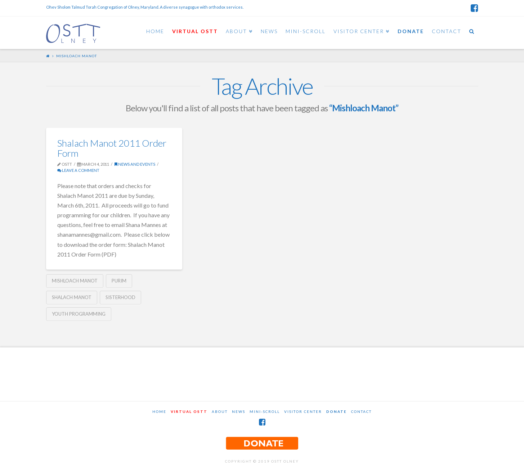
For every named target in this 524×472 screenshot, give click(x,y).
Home (159, 411)
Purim (119, 281)
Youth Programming (79, 314)
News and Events (135, 164)
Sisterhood (120, 297)
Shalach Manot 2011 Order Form (111, 148)
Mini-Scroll (265, 411)
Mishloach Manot (75, 281)
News (238, 411)
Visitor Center (303, 411)
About (220, 411)
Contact (361, 411)
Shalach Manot (71, 297)
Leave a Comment (78, 170)
